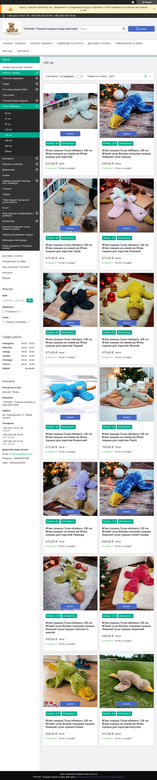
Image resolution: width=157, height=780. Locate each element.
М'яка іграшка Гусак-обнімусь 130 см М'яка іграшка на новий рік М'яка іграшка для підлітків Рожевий (125, 248)
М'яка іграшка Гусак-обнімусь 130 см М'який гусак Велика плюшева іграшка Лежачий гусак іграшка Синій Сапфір (126, 531)
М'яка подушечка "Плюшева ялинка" (17, 246)
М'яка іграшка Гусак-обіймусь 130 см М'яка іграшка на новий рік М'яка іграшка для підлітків (69, 153)
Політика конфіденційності (113, 777)
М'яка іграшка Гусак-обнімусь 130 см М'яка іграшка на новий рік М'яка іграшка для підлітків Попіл (125, 437)
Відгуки (6, 278)
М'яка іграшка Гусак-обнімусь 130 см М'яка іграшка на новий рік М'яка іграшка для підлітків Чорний (69, 342)
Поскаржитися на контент (88, 777)
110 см (8, 129)
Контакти (7, 272)
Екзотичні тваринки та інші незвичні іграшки (16, 227)
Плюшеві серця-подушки (15, 100)
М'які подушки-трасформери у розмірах (18, 214)
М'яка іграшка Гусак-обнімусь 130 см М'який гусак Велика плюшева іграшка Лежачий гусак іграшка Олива (70, 723)
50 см (8, 113)
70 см (8, 118)
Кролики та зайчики (12, 164)
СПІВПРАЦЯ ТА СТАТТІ (69, 43)
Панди (5, 84)
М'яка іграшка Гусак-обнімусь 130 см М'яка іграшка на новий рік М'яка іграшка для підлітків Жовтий (125, 342)
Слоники (6, 188)
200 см (8, 146)
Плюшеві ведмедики (13, 78)
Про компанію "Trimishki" (16, 267)
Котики (5, 175)
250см (8, 151)
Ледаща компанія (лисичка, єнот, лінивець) (16, 182)
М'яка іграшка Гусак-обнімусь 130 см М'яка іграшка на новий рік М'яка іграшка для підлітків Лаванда (69, 531)
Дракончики (8, 169)
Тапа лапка (8, 95)
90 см (8, 124)
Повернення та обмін (14, 261)
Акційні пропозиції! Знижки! (17, 67)
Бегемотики (8, 221)
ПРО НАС (7, 51)
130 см (8, 135)
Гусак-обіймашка (11, 106)
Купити (70, 133)
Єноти (5, 207)
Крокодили (7, 158)
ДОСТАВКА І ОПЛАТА (99, 43)
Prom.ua (93, 774)
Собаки (6, 194)
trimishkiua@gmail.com (21, 454)
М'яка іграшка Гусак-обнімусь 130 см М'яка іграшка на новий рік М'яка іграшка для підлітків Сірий (69, 248)
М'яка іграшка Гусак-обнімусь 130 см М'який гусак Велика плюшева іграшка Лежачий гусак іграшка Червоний (126, 626)
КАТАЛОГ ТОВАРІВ (40, 43)
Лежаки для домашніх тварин (17, 234)
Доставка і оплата (12, 255)
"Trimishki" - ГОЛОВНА (13, 43)
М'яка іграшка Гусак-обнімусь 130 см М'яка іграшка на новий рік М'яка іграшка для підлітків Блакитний (69, 437)
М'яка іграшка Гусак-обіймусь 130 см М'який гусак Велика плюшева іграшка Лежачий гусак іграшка (126, 153)
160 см (8, 140)
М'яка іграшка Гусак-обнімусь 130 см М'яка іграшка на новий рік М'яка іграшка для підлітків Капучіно (125, 723)
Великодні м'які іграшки (14, 240)
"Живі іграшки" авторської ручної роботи (15, 201)
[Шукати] (124, 29)
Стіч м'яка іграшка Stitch (15, 89)
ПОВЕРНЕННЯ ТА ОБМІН (129, 43)
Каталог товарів (11, 72)
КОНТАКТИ (23, 51)
